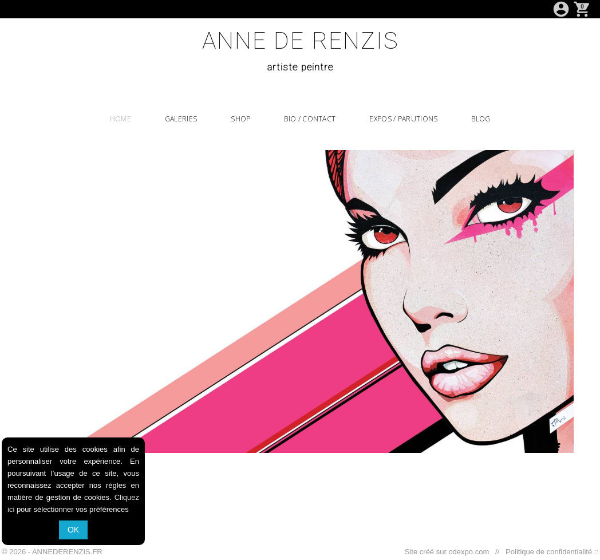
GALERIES (181, 119)
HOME (120, 119)
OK (73, 529)
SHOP (240, 119)
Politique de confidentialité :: (550, 551)
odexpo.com (470, 551)
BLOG (480, 119)
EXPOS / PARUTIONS (403, 119)
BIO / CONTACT (309, 119)
